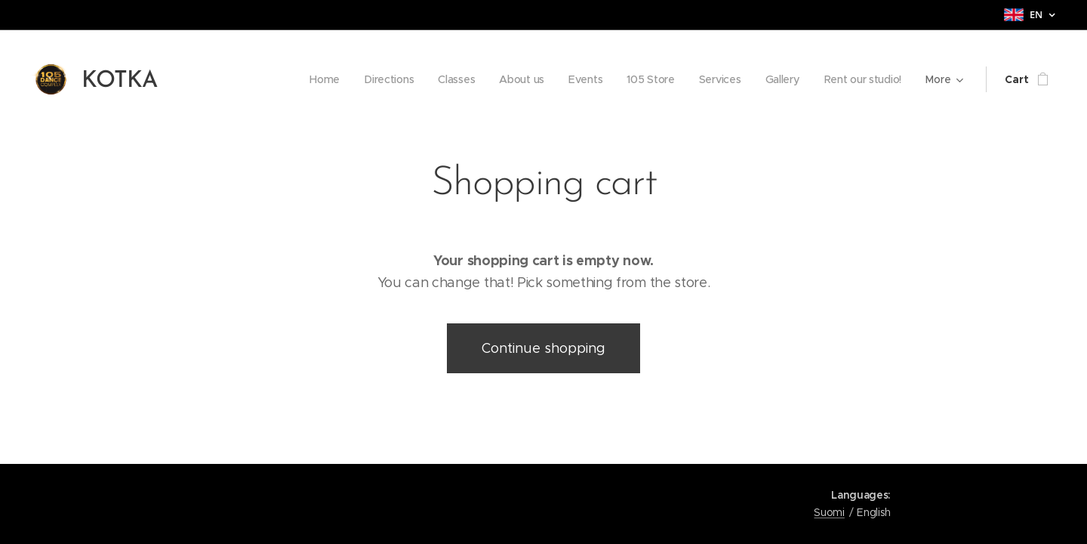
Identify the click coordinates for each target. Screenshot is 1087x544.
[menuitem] (316, 79)
